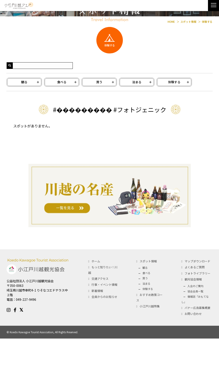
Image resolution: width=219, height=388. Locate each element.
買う (145, 328)
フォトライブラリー (197, 323)
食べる (146, 322)
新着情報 (97, 340)
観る (145, 317)
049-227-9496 (26, 349)
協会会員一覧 (195, 341)
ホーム (96, 311)
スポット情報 (148, 311)
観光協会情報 (193, 329)
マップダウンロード (197, 311)
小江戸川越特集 (150, 356)
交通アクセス (100, 328)
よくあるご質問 (195, 317)
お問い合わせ (193, 363)
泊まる (146, 333)
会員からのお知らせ (104, 346)
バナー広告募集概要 (197, 357)
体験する (147, 338)
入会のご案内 (195, 335)
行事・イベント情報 (104, 334)
